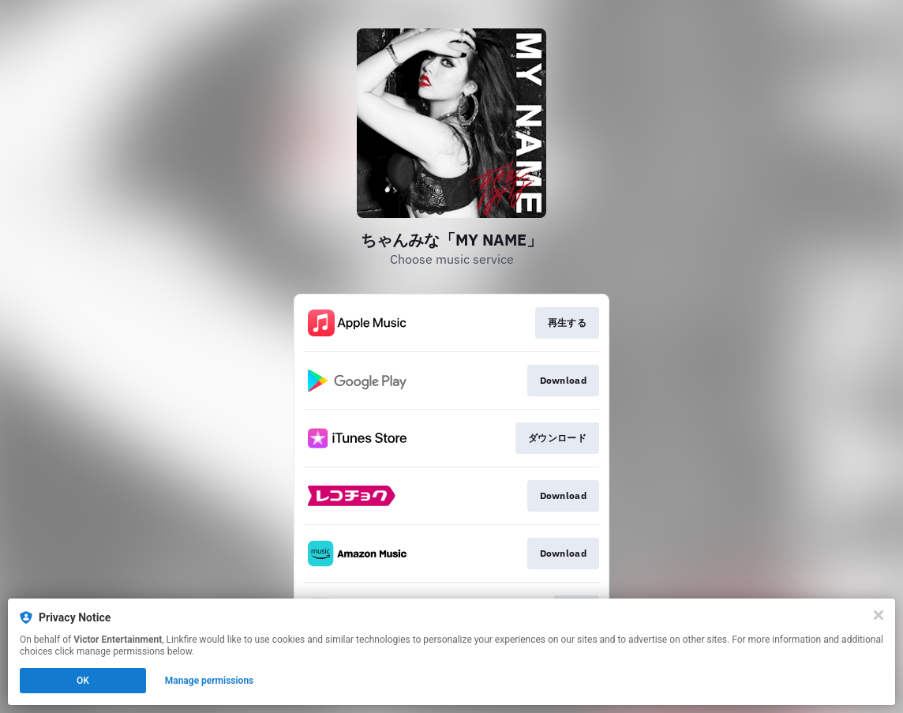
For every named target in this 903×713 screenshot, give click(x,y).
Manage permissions (209, 680)
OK (83, 680)
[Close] (878, 615)
